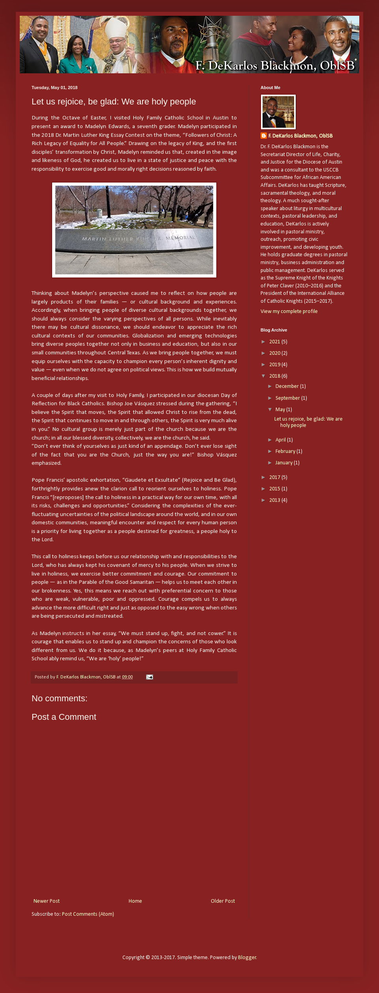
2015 (275, 489)
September (288, 398)
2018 (275, 376)
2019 (275, 365)
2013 (275, 500)
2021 (275, 342)
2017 (275, 478)
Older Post (223, 901)
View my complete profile (289, 312)
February (286, 452)
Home (135, 901)
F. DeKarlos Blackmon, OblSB (300, 136)
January (285, 463)
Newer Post (47, 901)
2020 (275, 353)
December (288, 386)
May (281, 410)
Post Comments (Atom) (88, 914)
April (281, 440)
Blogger (247, 958)
